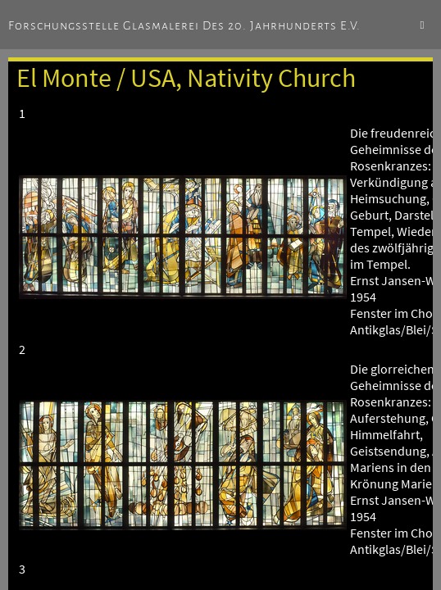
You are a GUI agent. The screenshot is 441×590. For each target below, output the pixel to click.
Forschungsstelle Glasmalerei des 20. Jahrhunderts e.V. (184, 25)
